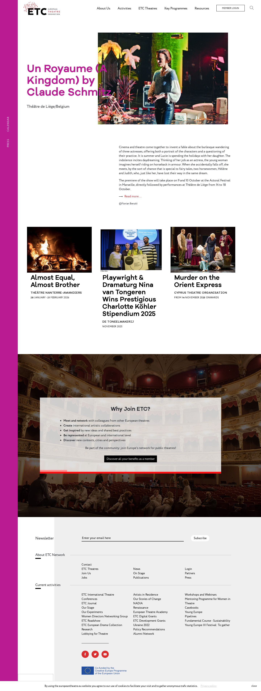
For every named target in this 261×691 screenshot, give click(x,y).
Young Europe (193, 612)
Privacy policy (208, 686)
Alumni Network (143, 634)
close (254, 686)
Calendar (8, 124)
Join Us (86, 573)
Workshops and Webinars (201, 595)
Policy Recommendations (149, 629)
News (136, 569)
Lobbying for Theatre (95, 634)
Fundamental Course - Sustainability (207, 621)
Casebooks (191, 608)
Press (8, 143)
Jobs (84, 578)
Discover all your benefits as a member (131, 462)
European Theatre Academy (150, 612)
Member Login (230, 8)
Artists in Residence (145, 595)
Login (188, 569)
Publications (141, 578)
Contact (87, 565)
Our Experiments (92, 612)
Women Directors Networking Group (105, 616)
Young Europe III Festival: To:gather (207, 625)
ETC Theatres (90, 569)
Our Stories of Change (147, 599)
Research (87, 629)
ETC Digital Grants (145, 616)
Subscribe (200, 538)
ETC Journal (89, 603)
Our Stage (88, 608)
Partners (190, 573)
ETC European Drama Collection (102, 625)
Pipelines (190, 616)
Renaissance (140, 608)
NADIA (138, 603)
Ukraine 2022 (141, 625)
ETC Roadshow (91, 621)
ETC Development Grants (149, 621)
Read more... (133, 196)
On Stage (139, 573)
